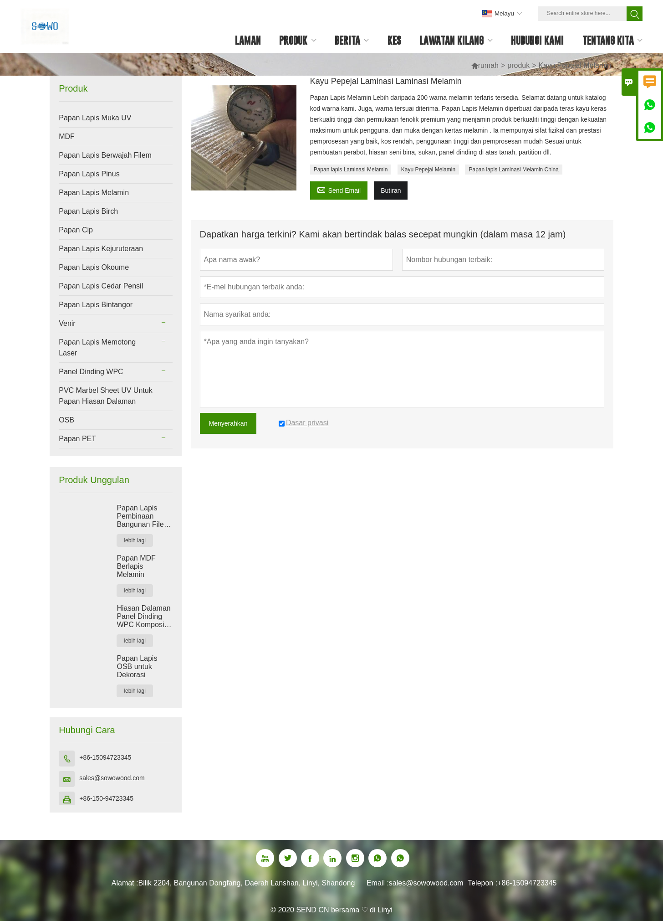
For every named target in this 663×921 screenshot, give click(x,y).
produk (518, 65)
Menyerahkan (228, 423)
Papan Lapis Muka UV (95, 118)
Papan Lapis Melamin (94, 192)
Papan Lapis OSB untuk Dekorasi (137, 666)
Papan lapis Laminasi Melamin (351, 169)
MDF (67, 136)
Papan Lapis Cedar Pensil (101, 286)
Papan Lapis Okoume (94, 267)
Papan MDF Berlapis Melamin (136, 566)
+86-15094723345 (105, 757)
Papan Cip (76, 230)
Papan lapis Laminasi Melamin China (513, 169)
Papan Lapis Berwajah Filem (105, 155)
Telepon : (482, 883)
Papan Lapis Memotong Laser (97, 347)
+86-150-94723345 (106, 798)
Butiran (391, 190)
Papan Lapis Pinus (89, 174)
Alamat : (125, 883)
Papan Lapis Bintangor (96, 305)
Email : (378, 883)
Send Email (339, 189)
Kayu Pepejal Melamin (428, 169)
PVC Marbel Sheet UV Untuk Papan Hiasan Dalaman (105, 395)
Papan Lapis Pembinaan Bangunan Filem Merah (143, 516)
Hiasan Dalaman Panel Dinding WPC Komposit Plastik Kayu (143, 616)
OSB (66, 420)
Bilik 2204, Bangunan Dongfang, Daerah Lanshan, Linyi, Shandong (246, 883)
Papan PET (77, 438)
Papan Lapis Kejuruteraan (101, 248)
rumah (488, 65)
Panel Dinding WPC (91, 372)
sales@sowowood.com (111, 778)
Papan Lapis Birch (88, 211)
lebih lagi (134, 540)
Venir (67, 323)
